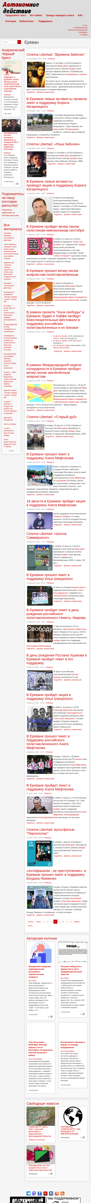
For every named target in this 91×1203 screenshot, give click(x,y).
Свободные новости (42, 1103)
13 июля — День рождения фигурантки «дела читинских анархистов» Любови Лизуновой (10, 379)
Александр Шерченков (63, 710)
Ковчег (56, 338)
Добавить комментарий (45, 92)
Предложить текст (15, 15)
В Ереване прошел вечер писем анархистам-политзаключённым (52, 272)
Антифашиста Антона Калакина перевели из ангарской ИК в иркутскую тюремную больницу (11, 141)
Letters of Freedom (61, 256)
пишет (56, 129)
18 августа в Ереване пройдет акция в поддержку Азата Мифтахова (55, 503)
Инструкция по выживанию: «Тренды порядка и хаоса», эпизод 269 (10, 296)
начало (30, 922)
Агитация (10, 21)
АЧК (81, 15)
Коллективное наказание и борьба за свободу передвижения (73, 1044)
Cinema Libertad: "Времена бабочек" (55, 54)
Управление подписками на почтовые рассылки (10, 212)
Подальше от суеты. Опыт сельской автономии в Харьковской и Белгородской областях (39, 1131)
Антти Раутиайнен (35, 1059)
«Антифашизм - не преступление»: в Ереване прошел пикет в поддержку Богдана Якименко (56, 874)
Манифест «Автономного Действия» (9, 285)
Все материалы (13, 227)
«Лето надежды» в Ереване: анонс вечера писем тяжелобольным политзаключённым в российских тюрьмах (13, 83)
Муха (79, 341)
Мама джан (63, 66)
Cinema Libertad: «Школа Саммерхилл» (46, 535)
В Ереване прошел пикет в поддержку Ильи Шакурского (49, 577)
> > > (11, 451)
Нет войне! (36, 15)
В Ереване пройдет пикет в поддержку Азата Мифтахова (50, 787)
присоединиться (74, 713)
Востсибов (32, 981)
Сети (80, 590)
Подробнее (30, 92)
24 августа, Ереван (60, 336)
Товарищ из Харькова (36, 1140)
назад (38, 922)
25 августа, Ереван (60, 341)
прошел (78, 759)
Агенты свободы (10, 424)
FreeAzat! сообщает (61, 516)
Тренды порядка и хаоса (60, 15)
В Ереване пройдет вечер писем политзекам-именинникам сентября (55, 228)
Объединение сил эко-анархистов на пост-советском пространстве (40, 1167)
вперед (76, 922)
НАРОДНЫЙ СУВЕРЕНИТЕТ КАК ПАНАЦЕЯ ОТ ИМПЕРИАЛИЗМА (70, 1130)
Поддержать (45, 21)
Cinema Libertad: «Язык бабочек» (53, 144)
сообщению (61, 481)
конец (30, 926)
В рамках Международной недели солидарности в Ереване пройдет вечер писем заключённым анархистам (53, 370)
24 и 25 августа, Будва (61, 345)
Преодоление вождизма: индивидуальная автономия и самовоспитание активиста (39, 972)
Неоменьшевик (71, 129)
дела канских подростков (74, 629)
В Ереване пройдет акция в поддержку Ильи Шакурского (49, 697)
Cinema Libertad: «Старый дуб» (51, 417)
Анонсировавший (71, 815)
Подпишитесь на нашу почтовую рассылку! (13, 199)
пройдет (72, 69)
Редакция (51, 59)
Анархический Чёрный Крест (13, 54)
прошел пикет (78, 587)
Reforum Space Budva (61, 348)
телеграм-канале (60, 596)
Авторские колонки (41, 938)
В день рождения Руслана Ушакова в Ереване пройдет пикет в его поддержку (56, 659)
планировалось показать (76, 74)
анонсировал (75, 898)
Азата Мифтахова (77, 478)
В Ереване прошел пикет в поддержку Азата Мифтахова (50, 456)
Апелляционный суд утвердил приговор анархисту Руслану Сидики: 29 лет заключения (10, 361)
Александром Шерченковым (38, 646)
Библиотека (27, 21)
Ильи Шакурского (60, 593)
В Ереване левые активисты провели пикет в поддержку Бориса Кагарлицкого (56, 102)
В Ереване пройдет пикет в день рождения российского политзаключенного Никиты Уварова (56, 614)
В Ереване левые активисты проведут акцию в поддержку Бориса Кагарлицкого (56, 185)
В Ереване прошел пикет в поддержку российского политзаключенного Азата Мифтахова (48, 742)
